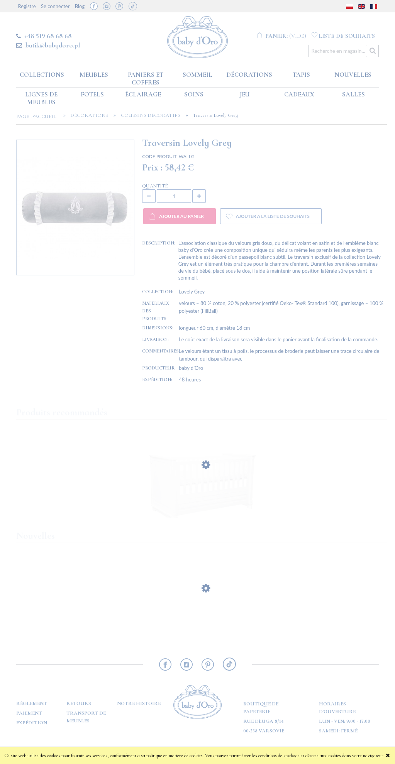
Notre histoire (139, 703)
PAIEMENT (29, 713)
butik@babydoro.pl (52, 45)
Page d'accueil (38, 116)
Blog (80, 6)
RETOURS (78, 703)
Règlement (31, 703)
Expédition (31, 723)
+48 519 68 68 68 (48, 36)
